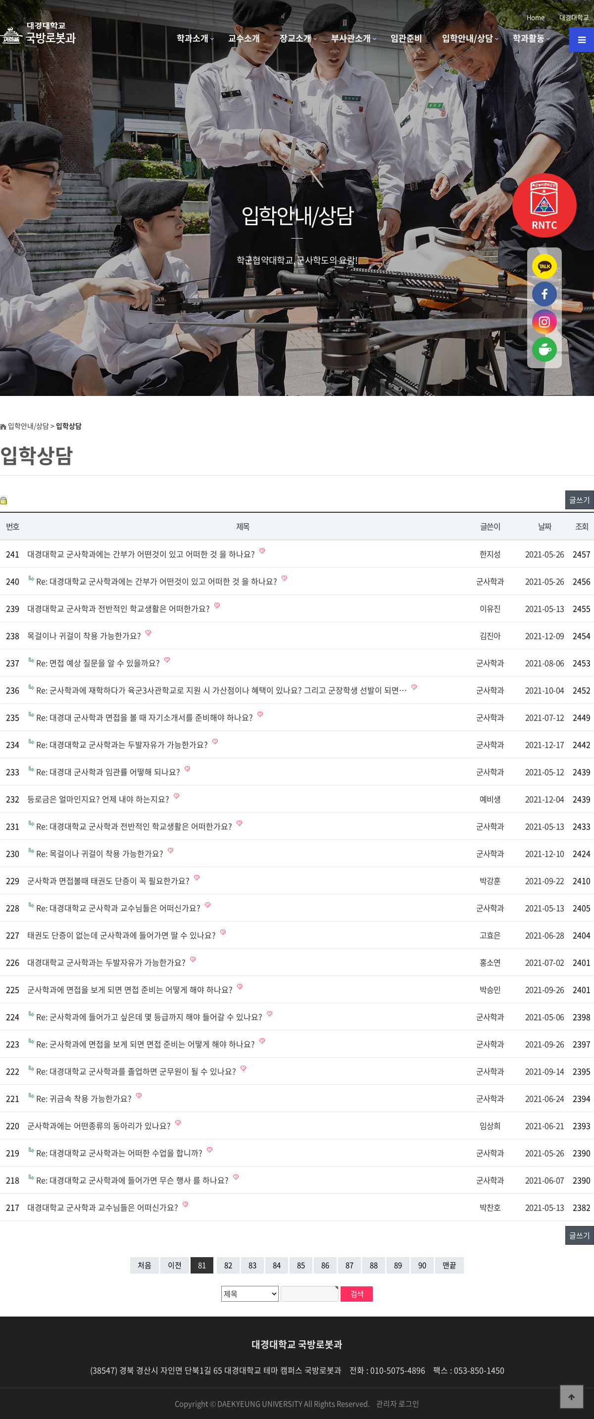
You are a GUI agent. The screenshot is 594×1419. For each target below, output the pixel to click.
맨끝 (449, 1265)
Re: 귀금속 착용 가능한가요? (85, 1098)
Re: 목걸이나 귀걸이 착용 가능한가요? (100, 853)
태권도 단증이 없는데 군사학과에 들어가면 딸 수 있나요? (122, 935)
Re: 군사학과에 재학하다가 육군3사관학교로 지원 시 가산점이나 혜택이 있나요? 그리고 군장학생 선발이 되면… (222, 690)
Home (535, 17)
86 (325, 1265)
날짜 (544, 526)
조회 (582, 526)
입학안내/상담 (467, 38)
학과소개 (192, 38)
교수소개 (244, 38)
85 (301, 1265)
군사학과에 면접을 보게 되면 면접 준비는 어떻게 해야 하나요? (131, 989)
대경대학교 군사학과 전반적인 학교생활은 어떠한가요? (119, 608)
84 (277, 1265)
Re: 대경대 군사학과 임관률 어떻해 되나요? (109, 772)
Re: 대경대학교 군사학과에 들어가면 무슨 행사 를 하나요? (133, 1180)
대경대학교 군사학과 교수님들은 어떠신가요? (103, 1207)
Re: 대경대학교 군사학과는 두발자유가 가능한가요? (123, 744)
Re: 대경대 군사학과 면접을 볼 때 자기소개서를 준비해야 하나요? (145, 717)
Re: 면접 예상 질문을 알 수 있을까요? (99, 663)
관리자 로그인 (397, 1403)
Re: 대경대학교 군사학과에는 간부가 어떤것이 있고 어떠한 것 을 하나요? (157, 581)
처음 (144, 1265)
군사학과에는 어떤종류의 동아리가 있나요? (100, 1125)
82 (228, 1265)
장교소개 (295, 38)
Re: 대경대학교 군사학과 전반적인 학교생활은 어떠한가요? (135, 826)
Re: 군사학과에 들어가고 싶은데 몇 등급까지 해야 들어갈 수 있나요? (150, 1017)
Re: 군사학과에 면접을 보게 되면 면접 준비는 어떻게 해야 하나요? (146, 1044)
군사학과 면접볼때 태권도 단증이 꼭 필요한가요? (109, 880)
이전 (175, 1265)
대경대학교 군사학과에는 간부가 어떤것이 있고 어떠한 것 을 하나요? (142, 554)
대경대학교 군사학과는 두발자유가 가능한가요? (107, 962)
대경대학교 (574, 17)
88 (374, 1265)
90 (422, 1265)
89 (398, 1265)
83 (252, 1265)
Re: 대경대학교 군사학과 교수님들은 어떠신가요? (119, 908)
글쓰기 (579, 499)
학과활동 (528, 38)
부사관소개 (351, 38)
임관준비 (406, 38)
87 (349, 1265)
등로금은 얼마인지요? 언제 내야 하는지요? (99, 799)
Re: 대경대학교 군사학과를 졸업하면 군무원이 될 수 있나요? (137, 1071)
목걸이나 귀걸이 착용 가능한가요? (85, 635)
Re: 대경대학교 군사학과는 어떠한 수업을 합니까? (120, 1153)
